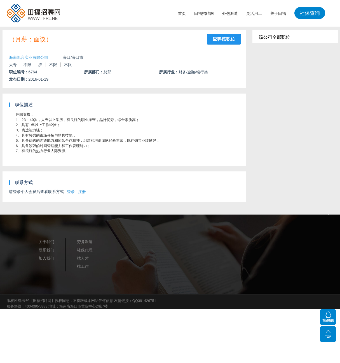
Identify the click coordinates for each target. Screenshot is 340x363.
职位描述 (24, 104)
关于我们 (46, 241)
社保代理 (85, 250)
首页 (182, 13)
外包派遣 (230, 13)
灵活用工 (254, 13)
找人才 (83, 258)
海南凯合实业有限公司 (28, 57)
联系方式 (24, 182)
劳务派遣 (85, 241)
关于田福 (278, 13)
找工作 (83, 266)
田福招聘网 (204, 13)
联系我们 (46, 250)
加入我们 (46, 258)
